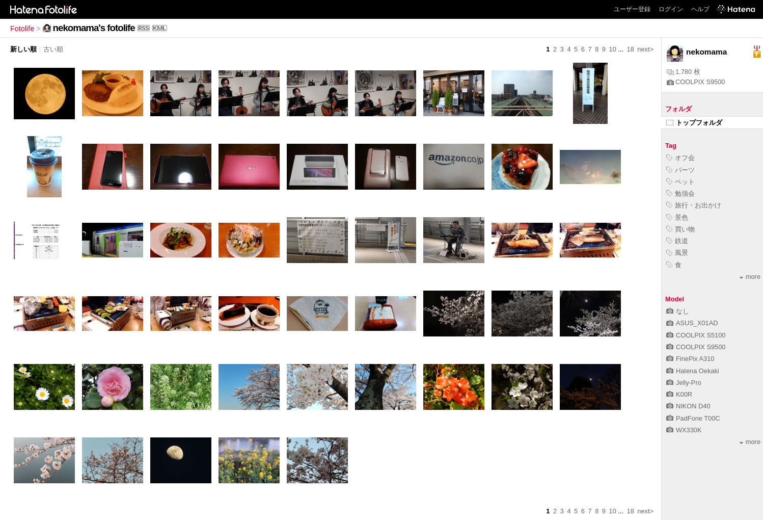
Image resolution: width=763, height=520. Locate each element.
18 (630, 49)
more (750, 276)
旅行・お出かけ (693, 205)
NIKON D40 (688, 406)
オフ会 (680, 158)
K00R (679, 394)
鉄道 (677, 241)
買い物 (680, 229)
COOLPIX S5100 (695, 335)
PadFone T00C (693, 418)
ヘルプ (700, 9)
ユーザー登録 (632, 9)
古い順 (53, 49)
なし (677, 311)
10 (612, 49)
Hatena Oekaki (692, 371)
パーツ (680, 170)
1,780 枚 (683, 71)
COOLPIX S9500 (696, 82)
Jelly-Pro (683, 382)
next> (645, 49)
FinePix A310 (690, 358)
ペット (680, 182)
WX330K (684, 430)
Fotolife (22, 28)
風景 (677, 252)
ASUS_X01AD (692, 323)
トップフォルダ (694, 122)
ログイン (671, 9)
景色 (677, 217)
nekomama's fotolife (94, 27)
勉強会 (680, 193)
